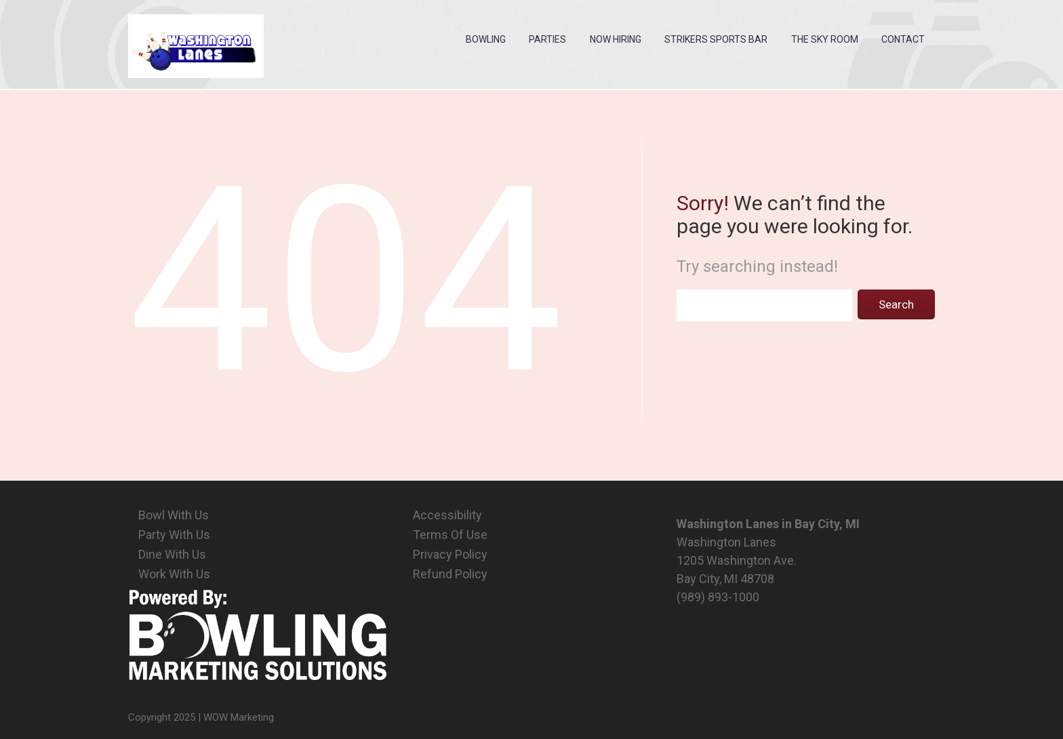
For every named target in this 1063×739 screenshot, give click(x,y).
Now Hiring (615, 39)
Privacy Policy (450, 554)
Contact (903, 39)
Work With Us (174, 574)
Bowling (486, 39)
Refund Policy (450, 574)
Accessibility (447, 515)
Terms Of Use (450, 534)
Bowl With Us (173, 515)
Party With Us (174, 534)
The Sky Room (824, 39)
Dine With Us (172, 554)
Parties (547, 39)
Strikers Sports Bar (715, 39)
